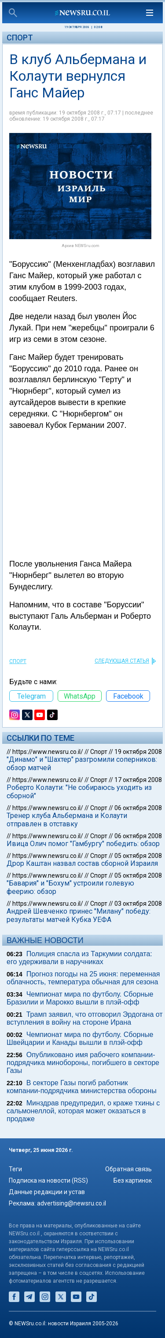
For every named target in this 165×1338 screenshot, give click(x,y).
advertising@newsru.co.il (71, 1203)
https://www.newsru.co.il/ (47, 751)
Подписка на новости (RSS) (48, 1180)
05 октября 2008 (138, 855)
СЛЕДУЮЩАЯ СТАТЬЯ (122, 661)
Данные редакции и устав (47, 1191)
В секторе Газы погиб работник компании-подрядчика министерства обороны (82, 1086)
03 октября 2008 (138, 903)
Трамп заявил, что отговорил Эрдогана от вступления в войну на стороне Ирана (85, 1018)
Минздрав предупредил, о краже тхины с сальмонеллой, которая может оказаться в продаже (83, 1111)
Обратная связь (128, 1169)
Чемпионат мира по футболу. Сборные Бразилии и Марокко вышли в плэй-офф (80, 998)
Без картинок (133, 1180)
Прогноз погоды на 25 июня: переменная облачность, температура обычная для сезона (83, 978)
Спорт (20, 37)
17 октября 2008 (138, 779)
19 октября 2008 (138, 751)
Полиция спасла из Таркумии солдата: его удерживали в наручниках (79, 957)
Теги (15, 1169)
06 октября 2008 (138, 807)
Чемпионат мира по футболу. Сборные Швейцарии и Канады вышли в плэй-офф (80, 1038)
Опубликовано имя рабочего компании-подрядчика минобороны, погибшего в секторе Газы (83, 1062)
